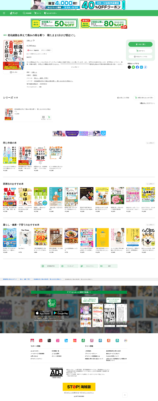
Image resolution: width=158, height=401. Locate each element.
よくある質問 (55, 353)
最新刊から (151, 103)
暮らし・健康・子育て (41, 78)
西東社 (35, 75)
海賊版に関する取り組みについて (94, 358)
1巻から (143, 103)
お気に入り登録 (124, 97)
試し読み (14, 72)
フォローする (34, 41)
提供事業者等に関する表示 (113, 351)
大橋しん (29, 40)
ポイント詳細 (45, 50)
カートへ (142, 51)
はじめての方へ (35, 351)
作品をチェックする (141, 56)
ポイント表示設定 (56, 356)
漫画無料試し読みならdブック (10, 279)
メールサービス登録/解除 (37, 353)
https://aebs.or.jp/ (72, 376)
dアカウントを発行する (71, 392)
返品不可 (29, 57)
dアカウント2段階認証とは (92, 356)
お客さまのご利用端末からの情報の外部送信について (116, 359)
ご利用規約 (88, 351)
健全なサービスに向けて (113, 353)
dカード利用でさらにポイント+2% (36, 54)
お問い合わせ (34, 356)
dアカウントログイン (36, 358)
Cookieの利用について (112, 356)
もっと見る (150, 143)
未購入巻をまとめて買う (145, 97)
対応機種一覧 (55, 351)
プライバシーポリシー (91, 353)
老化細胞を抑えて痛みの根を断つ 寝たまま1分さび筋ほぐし (32, 110)
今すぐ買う (142, 44)
